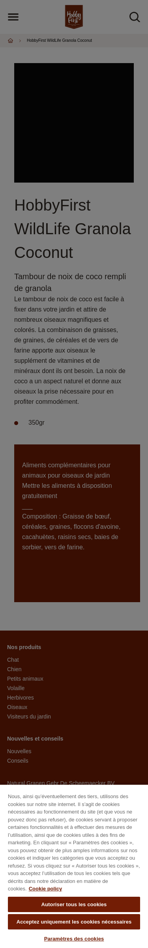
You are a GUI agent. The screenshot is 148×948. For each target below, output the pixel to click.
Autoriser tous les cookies (74, 904)
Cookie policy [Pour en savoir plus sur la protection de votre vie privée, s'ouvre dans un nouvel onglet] (45, 889)
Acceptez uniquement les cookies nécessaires (74, 922)
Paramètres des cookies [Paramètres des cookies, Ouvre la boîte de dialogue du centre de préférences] (74, 939)
